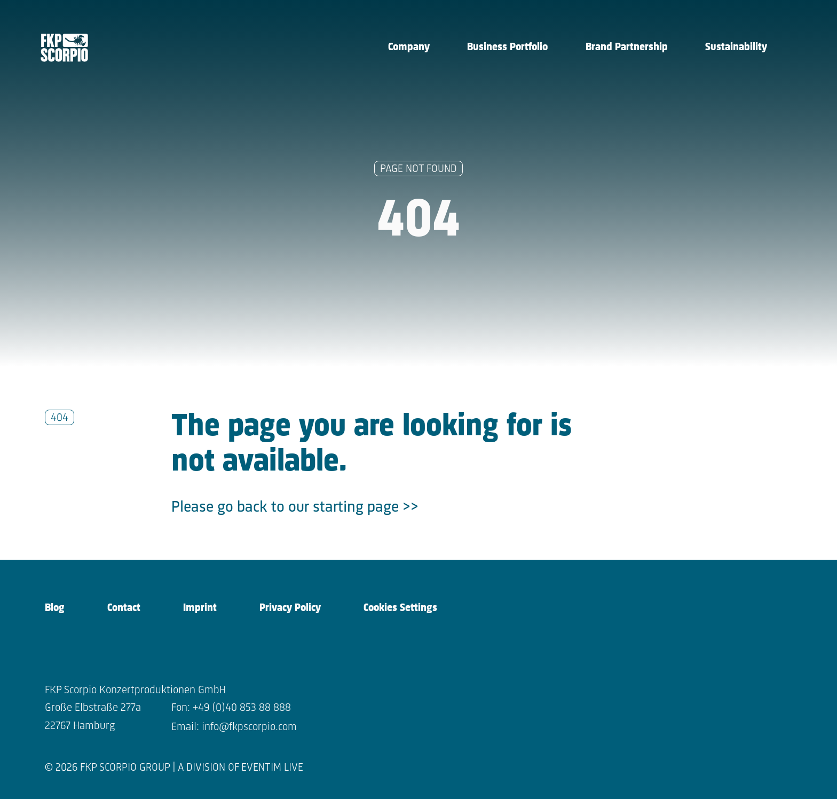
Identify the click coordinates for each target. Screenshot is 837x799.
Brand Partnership (627, 47)
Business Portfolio (507, 47)
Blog (55, 608)
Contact (123, 608)
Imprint (200, 608)
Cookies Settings (400, 608)
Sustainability (736, 47)
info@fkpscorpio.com (249, 727)
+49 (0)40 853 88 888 (242, 708)
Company (409, 47)
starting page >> (365, 507)
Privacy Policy (290, 608)
